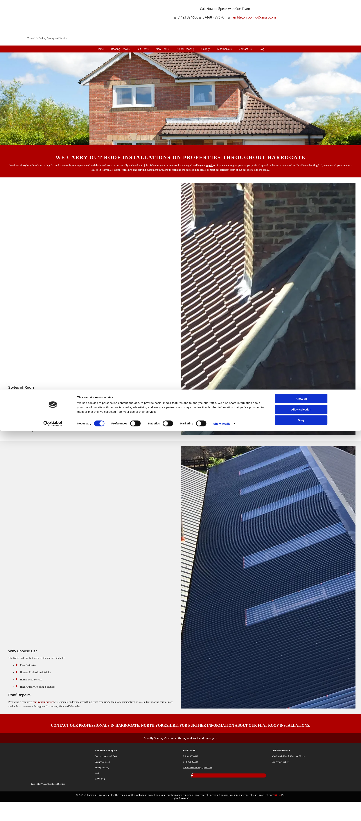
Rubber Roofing (185, 48)
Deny (301, 810)
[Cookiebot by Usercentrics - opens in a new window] (53, 814)
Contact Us (245, 48)
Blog (261, 48)
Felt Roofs (142, 48)
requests (347, 165)
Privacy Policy (282, 762)
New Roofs (162, 48)
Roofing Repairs (120, 48)
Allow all (301, 788)
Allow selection (301, 799)
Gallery (205, 48)
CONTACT (60, 725)
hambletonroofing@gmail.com (253, 17)
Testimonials (224, 48)
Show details (221, 813)
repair (209, 165)
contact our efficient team (221, 169)
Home (100, 48)
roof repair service (43, 701)
